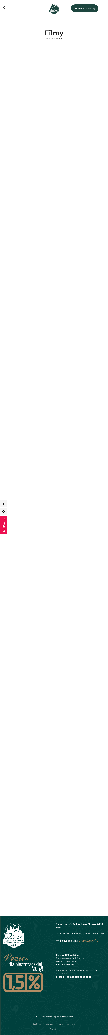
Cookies (54, 1029)
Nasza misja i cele (66, 1024)
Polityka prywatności (43, 1024)
